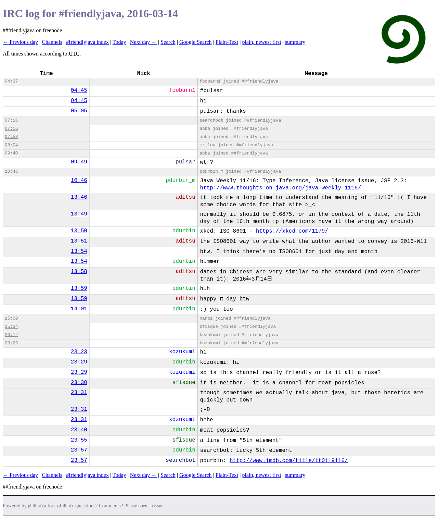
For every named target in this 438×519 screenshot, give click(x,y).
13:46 (79, 197)
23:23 (11, 343)
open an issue (150, 505)
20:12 (11, 334)
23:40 (79, 430)
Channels (52, 42)
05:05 (79, 111)
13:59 (79, 288)
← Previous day (20, 42)
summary (295, 42)
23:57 (79, 450)
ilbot (67, 505)
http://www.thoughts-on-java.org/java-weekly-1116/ (280, 188)
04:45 (79, 90)
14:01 (79, 309)
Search (168, 42)
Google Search (195, 42)
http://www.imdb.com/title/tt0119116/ (289, 461)
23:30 (79, 383)
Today (119, 42)
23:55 (79, 440)
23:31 (79, 393)
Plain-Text (227, 42)
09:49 (79, 162)
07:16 (11, 120)
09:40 (11, 153)
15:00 (11, 318)
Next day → (143, 42)
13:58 (79, 272)
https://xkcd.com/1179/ (292, 231)
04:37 (11, 81)
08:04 (11, 145)
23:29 (79, 362)
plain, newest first (261, 42)
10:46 (11, 171)
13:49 (79, 214)
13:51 (79, 241)
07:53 (11, 136)
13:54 (79, 251)
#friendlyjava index (87, 42)
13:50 (79, 231)
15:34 (11, 326)
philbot (34, 505)
